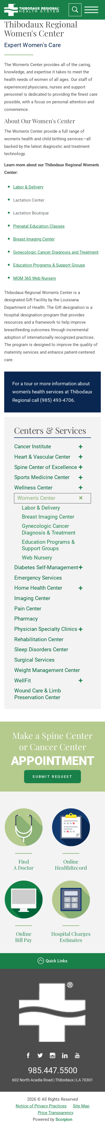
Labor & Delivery (28, 187)
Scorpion (63, 1119)
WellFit (22, 681)
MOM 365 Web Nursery (34, 278)
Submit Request (52, 776)
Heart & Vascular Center (42, 457)
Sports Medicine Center (41, 477)
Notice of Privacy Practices (41, 1106)
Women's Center (36, 498)
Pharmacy (26, 619)
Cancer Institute (32, 447)
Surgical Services (34, 660)
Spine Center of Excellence (45, 467)
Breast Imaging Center (34, 239)
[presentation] (91, 10)
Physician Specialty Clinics (45, 629)
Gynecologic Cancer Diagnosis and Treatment (56, 252)
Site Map (81, 1106)
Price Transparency (55, 1112)
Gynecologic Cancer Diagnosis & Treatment (48, 529)
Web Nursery (37, 558)
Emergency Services (38, 578)
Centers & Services (50, 430)
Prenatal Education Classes (39, 226)
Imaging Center (32, 598)
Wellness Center (33, 488)
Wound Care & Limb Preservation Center (37, 694)
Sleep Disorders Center (41, 650)
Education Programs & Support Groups (49, 265)
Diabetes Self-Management (46, 567)
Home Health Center (38, 588)
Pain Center (27, 609)
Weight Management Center (47, 670)
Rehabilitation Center (38, 639)
